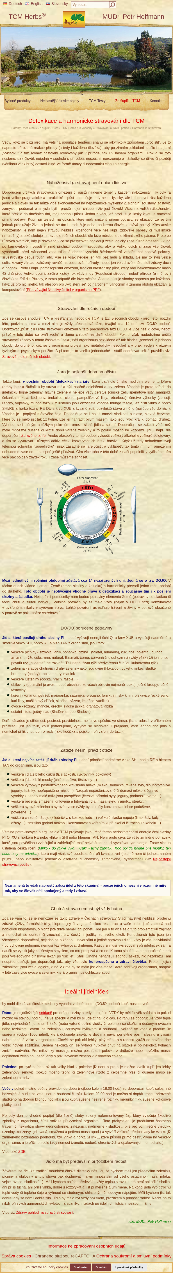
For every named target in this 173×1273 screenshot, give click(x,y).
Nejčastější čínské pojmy (59, 101)
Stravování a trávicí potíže (112, 128)
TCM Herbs (27, 16)
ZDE (21, 1152)
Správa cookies (16, 1256)
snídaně (45, 1013)
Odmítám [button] (101, 1267)
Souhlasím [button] (80, 1267)
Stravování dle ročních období (26, 357)
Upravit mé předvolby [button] (129, 1267)
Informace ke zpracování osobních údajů (86, 1246)
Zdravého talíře (33, 435)
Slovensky (57, 4)
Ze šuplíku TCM (127, 101)
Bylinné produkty (18, 101)
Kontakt (156, 101)
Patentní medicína (23, 128)
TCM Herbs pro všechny (76, 128)
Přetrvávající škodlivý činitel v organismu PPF (63, 290)
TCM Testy (97, 101)
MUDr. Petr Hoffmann (133, 16)
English (34, 4)
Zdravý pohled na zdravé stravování (44, 1212)
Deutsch (12, 4)
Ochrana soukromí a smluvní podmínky (134, 1256)
